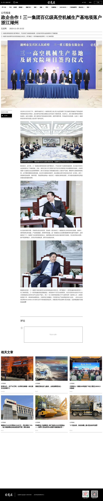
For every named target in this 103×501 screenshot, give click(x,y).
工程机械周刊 (73, 7)
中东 (10, 7)
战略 (41, 7)
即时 (47, 7)
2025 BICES (63, 7)
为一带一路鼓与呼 (5, 2)
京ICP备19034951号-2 (39, 494)
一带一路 (3, 7)
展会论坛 (81, 7)
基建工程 (28, 7)
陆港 (35, 7)
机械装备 (54, 7)
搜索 (15, 2)
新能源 (20, 7)
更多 (88, 7)
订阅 (98, 2)
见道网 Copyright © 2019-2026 (24, 494)
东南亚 (15, 7)
